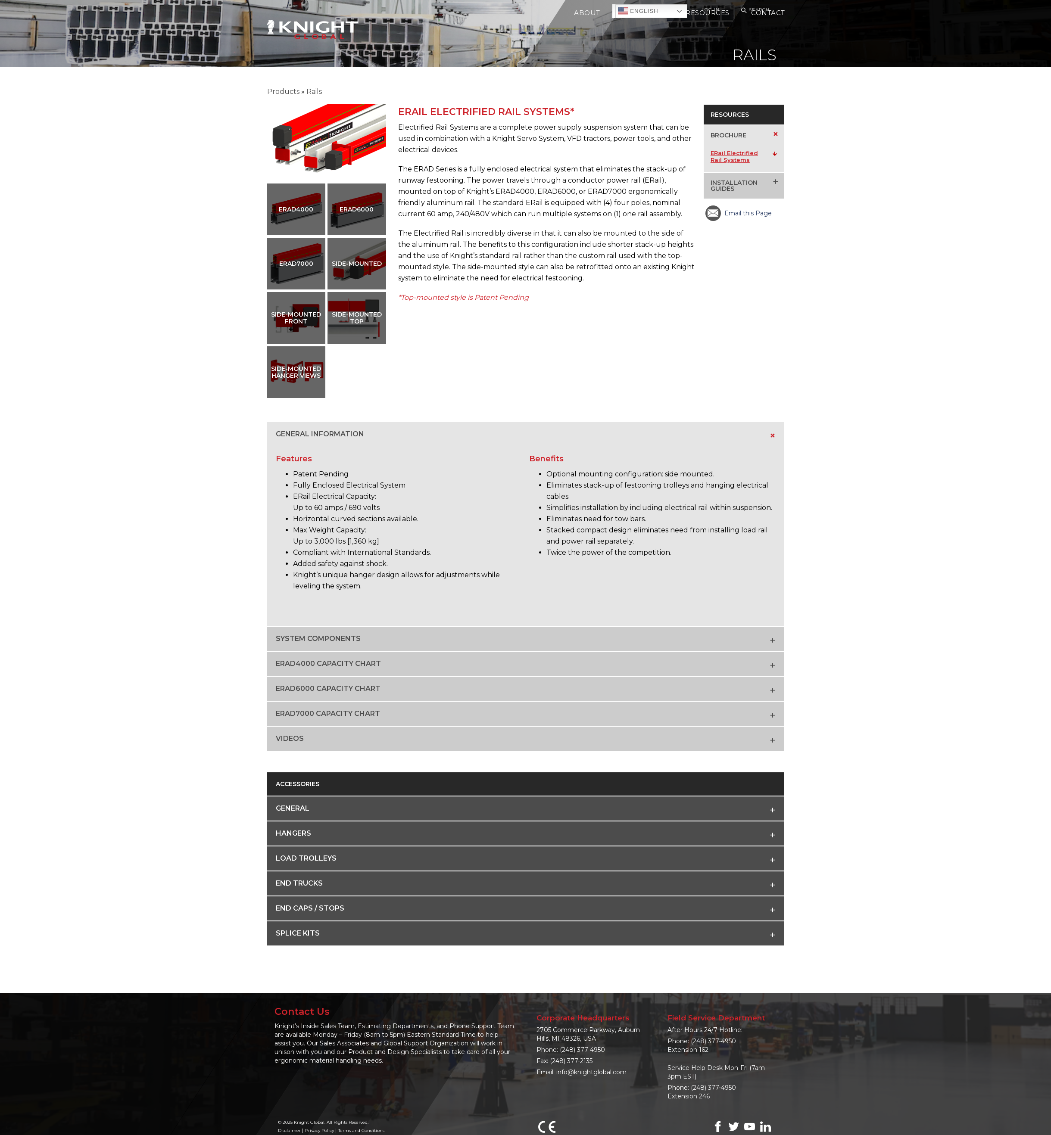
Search (754, 10)
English (638, 11)
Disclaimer (289, 1130)
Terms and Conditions (361, 1130)
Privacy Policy (319, 1130)
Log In (711, 9)
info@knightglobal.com (591, 1072)
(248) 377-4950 (582, 1050)
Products (283, 91)
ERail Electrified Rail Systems (734, 156)
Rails (314, 91)
